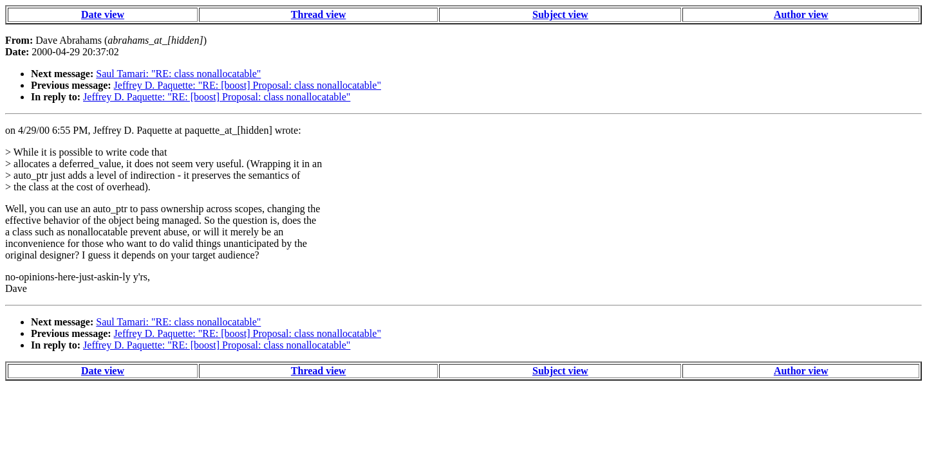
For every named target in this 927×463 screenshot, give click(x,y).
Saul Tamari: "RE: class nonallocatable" (178, 73)
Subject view (560, 14)
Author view (801, 14)
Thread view (318, 14)
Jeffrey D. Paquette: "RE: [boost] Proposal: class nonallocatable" (247, 85)
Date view (102, 14)
